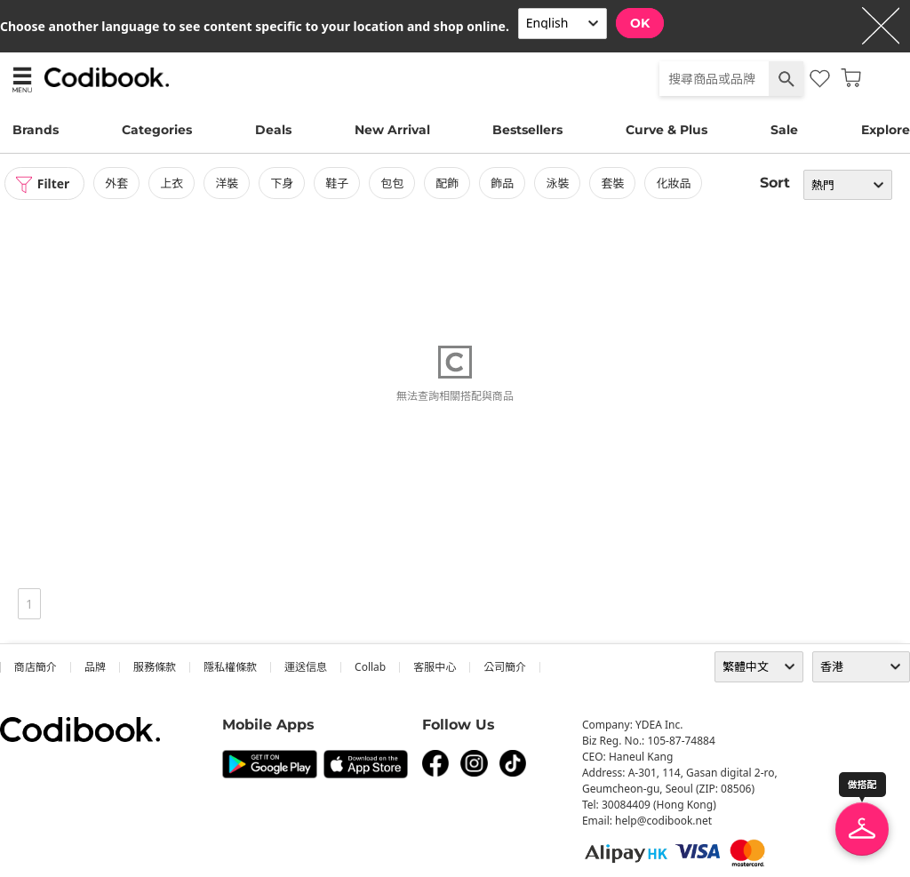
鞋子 (337, 183)
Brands (35, 130)
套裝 (613, 183)
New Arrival (392, 130)
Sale (784, 130)
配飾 (447, 183)
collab (370, 666)
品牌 (95, 666)
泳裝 (558, 183)
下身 (282, 183)
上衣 (172, 183)
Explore (885, 130)
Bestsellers (527, 130)
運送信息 (305, 666)
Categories (157, 130)
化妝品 (674, 183)
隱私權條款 (230, 666)
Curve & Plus (666, 130)
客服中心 (434, 666)
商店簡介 (35, 666)
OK (640, 23)
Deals (273, 130)
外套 (117, 183)
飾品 (503, 183)
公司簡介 (504, 666)
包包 (392, 183)
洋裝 (227, 183)
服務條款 (154, 666)
